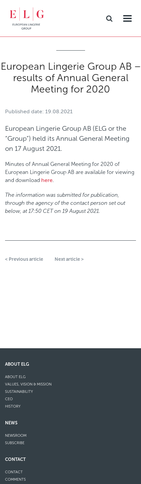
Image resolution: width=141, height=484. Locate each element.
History (12, 406)
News (11, 422)
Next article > (69, 259)
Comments (15, 479)
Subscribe (14, 443)
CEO (9, 399)
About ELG (17, 364)
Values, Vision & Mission (28, 384)
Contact (15, 459)
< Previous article (24, 259)
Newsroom (15, 435)
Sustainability (19, 391)
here (47, 180)
